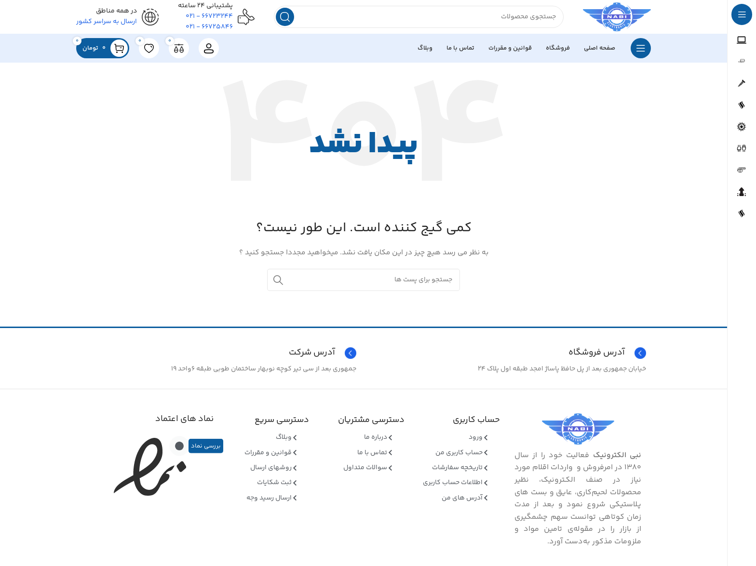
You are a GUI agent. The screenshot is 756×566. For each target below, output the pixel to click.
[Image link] (578, 433)
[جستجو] (413, 19)
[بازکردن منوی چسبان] (641, 53)
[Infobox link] (218, 358)
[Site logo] (611, 19)
